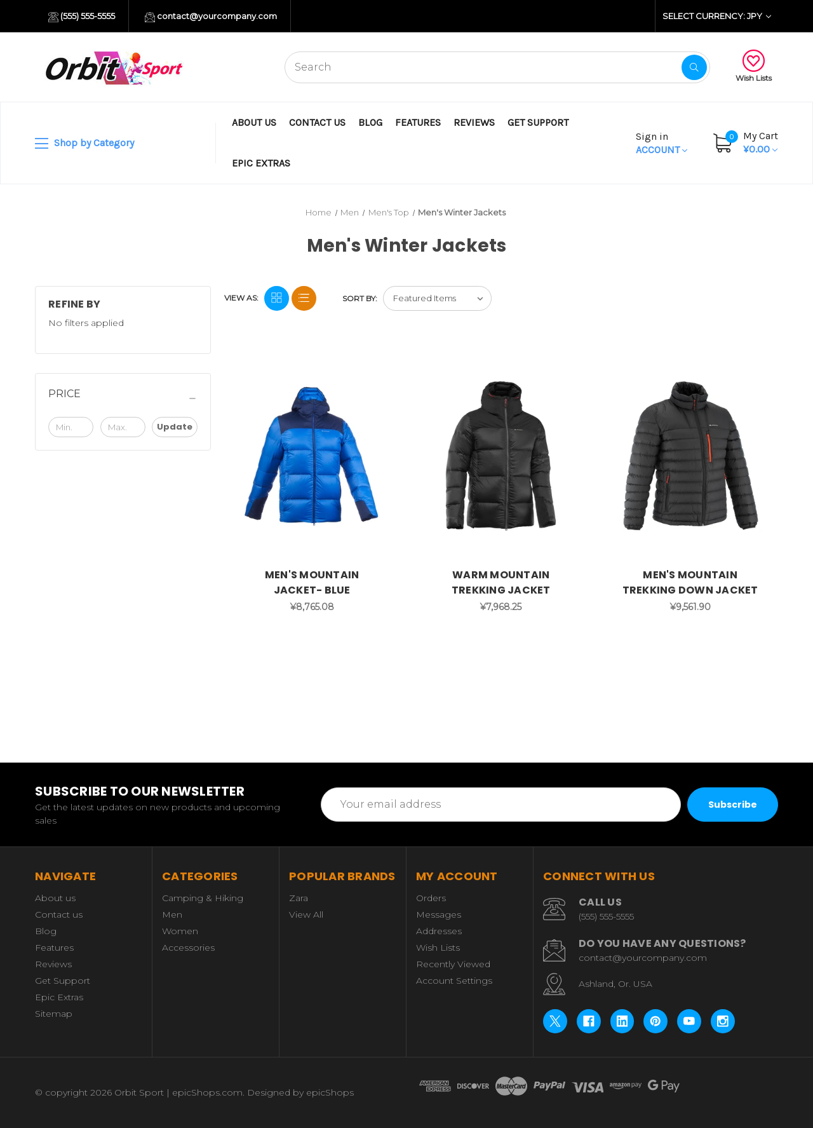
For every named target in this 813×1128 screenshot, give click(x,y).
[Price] (123, 398)
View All (306, 914)
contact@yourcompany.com (211, 16)
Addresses (439, 931)
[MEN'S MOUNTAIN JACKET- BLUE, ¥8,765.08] (312, 456)
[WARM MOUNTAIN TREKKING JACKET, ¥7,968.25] (500, 456)
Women (180, 931)
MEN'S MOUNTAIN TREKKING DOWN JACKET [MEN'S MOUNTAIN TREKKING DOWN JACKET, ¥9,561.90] (690, 582)
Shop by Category (84, 143)
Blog (370, 122)
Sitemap (53, 1013)
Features (418, 122)
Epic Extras (261, 163)
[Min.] (70, 427)
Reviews (474, 122)
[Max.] (122, 427)
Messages (438, 914)
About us (254, 122)
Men (172, 914)
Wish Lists (754, 66)
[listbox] (437, 298)
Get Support (537, 122)
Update (174, 427)
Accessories (188, 947)
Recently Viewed (453, 964)
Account (661, 143)
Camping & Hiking (202, 898)
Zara (298, 898)
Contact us (317, 122)
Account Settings (454, 980)
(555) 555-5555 (81, 16)
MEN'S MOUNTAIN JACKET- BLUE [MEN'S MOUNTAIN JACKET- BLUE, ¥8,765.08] (312, 582)
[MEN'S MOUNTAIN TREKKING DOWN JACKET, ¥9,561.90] (690, 456)
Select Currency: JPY (716, 16)
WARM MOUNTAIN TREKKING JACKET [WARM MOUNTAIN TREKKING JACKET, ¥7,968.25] (501, 582)
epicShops (330, 1092)
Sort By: (359, 298)
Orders (431, 898)
